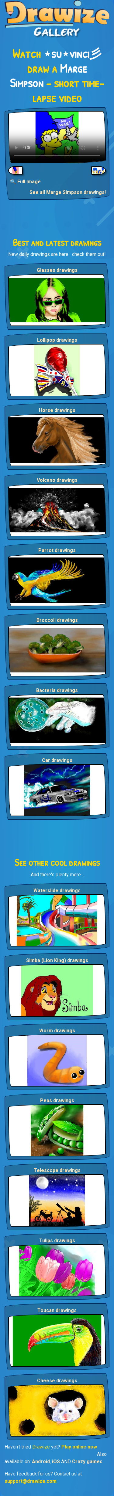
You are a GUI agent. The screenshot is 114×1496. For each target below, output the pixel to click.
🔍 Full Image (25, 182)
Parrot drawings (57, 550)
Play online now (79, 1447)
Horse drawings (57, 410)
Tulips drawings (57, 1240)
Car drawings (57, 760)
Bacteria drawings (57, 690)
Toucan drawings (57, 1310)
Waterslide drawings (57, 890)
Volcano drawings (57, 480)
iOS (56, 1461)
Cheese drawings (57, 1381)
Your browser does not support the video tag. (57, 137)
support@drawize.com (31, 1481)
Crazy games (87, 1461)
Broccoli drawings (57, 620)
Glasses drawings (57, 270)
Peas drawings (57, 1100)
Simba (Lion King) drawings (57, 960)
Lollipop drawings (57, 340)
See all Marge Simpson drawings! (67, 192)
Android (41, 1461)
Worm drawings (57, 1030)
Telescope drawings (57, 1170)
